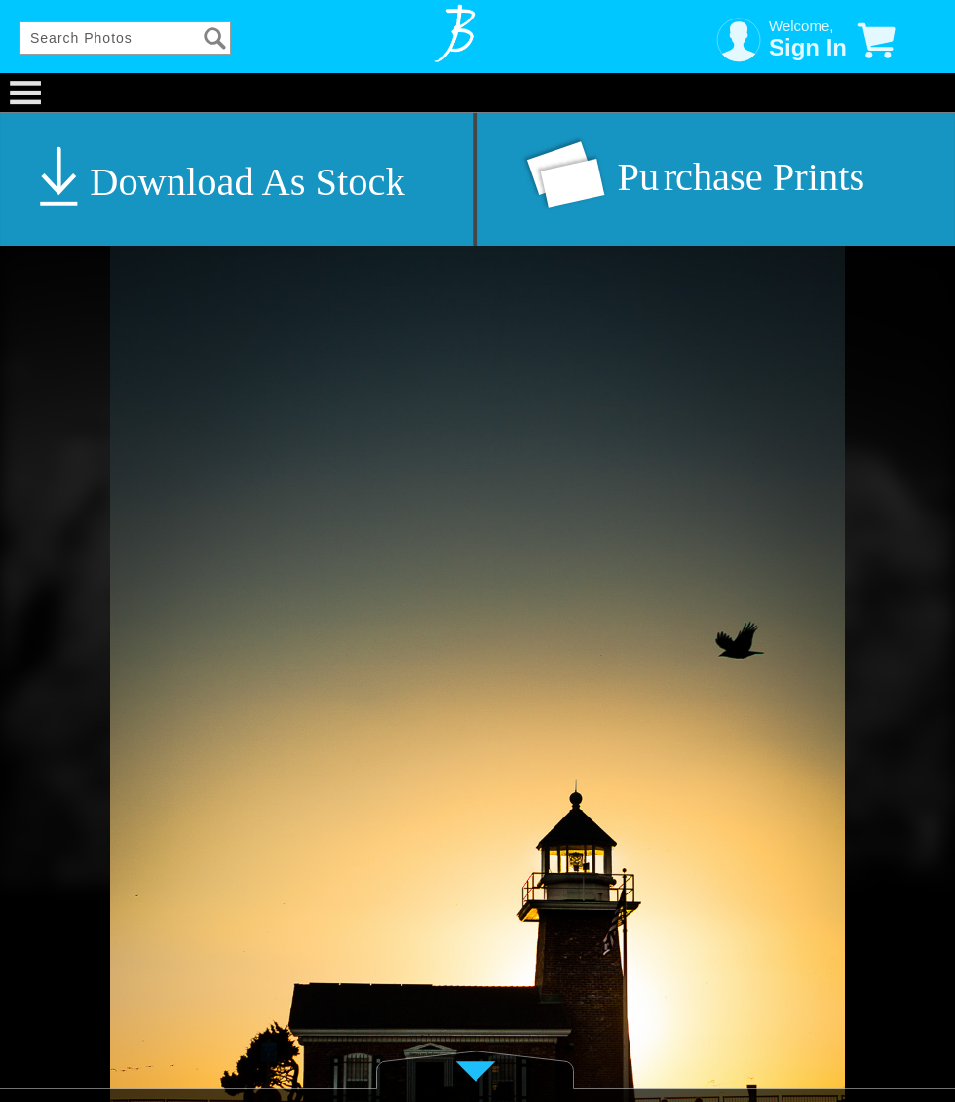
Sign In (808, 47)
